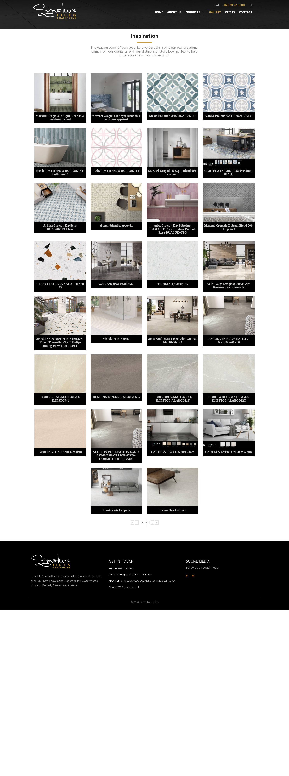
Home (159, 12)
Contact (245, 12)
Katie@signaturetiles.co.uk (135, 574)
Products (192, 12)
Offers (230, 12)
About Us (174, 12)
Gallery (215, 12)
